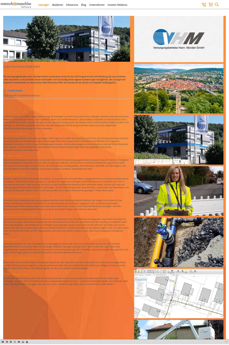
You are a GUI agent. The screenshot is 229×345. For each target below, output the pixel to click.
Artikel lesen (13, 90)
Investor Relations (117, 4)
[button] (27, 341)
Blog (83, 4)
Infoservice (72, 4)
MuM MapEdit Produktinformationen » (21, 95)
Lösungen (43, 4)
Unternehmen (96, 4)
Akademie (57, 4)
